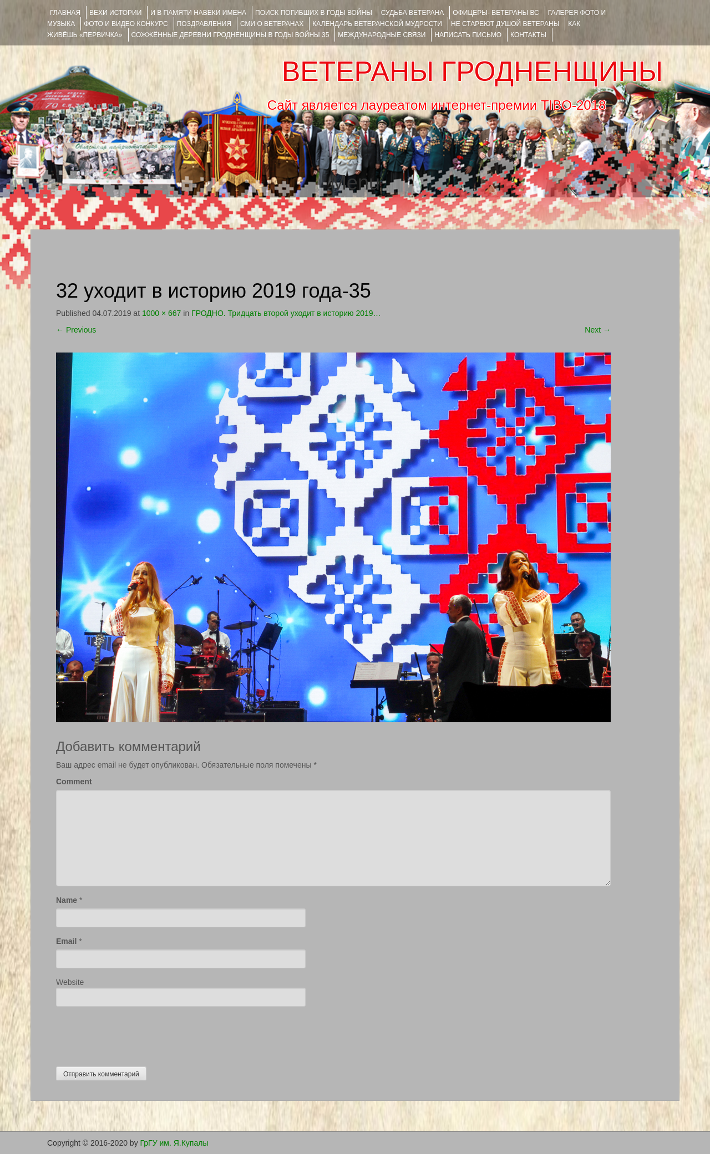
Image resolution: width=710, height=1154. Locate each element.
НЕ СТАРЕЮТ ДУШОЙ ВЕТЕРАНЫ (505, 24)
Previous (76, 329)
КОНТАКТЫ (528, 35)
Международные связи (381, 35)
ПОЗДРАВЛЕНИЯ (204, 24)
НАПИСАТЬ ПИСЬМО (467, 35)
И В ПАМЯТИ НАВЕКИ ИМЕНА (198, 13)
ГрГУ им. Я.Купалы (174, 1142)
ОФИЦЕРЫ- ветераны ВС (496, 13)
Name (66, 900)
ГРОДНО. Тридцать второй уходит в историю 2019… (286, 313)
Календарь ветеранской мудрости (377, 24)
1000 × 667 (161, 313)
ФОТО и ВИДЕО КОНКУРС (126, 24)
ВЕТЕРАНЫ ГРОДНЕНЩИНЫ (472, 71)
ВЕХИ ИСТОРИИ (115, 13)
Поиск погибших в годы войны (313, 13)
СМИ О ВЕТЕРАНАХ (271, 24)
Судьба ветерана (412, 13)
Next (598, 329)
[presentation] (140, 1033)
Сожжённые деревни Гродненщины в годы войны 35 (230, 35)
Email (66, 941)
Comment (74, 781)
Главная (65, 13)
